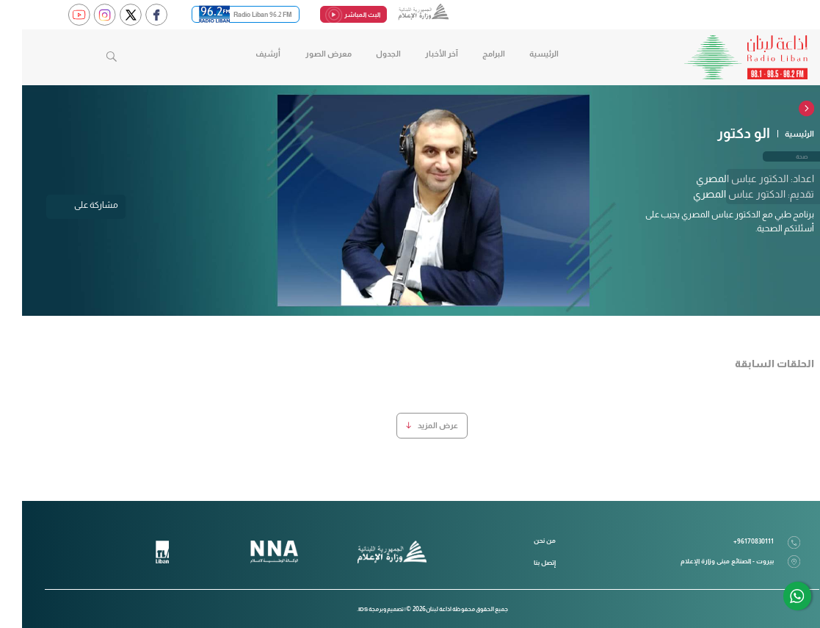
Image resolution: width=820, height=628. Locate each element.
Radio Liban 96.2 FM (223, 14)
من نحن (523, 540)
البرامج (471, 53)
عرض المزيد (409, 425)
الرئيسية (522, 53)
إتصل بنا (523, 562)
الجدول (366, 53)
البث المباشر (331, 15)
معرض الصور (306, 53)
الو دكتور (721, 133)
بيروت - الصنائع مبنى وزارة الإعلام (718, 561)
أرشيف (245, 53)
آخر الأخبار (419, 53)
